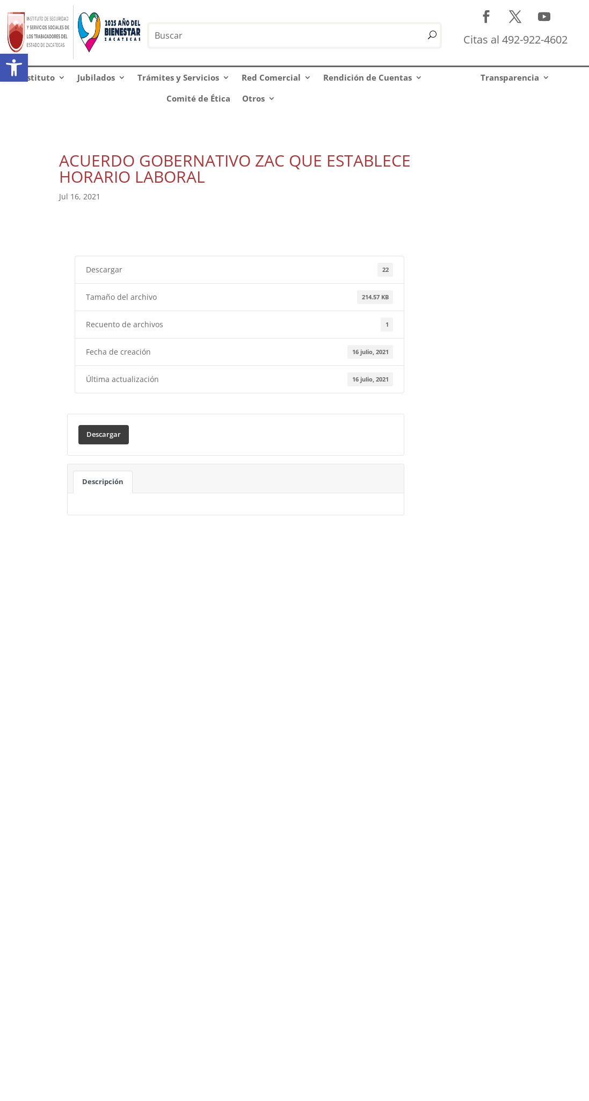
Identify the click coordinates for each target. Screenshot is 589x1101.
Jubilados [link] (96, 77)
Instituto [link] (37, 77)
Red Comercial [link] (271, 77)
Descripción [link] (102, 481)
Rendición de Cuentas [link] (367, 77)
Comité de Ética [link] (198, 98)
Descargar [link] (103, 434)
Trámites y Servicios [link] (178, 77)
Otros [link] (253, 98)
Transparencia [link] (510, 77)
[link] (14, 68)
